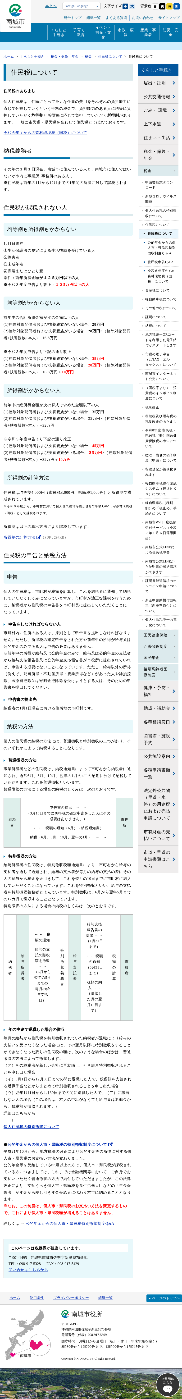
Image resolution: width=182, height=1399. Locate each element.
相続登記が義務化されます (161, 471)
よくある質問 (116, 18)
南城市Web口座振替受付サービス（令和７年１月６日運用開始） (161, 530)
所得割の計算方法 (19, 537)
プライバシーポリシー (71, 1298)
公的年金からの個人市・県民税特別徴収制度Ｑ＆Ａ (162, 248)
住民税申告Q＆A (161, 262)
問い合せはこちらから (28, 1270)
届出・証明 (155, 83)
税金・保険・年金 (157, 155)
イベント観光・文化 (103, 32)
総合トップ (73, 18)
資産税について (157, 290)
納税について (155, 326)
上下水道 (152, 124)
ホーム (14, 1298)
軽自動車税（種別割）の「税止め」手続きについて (161, 508)
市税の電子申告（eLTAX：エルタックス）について (161, 359)
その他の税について (161, 308)
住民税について (157, 225)
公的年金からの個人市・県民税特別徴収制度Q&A (70, 1223)
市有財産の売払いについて (157, 835)
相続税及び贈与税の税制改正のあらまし (161, 418)
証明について (155, 317)
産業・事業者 (148, 32)
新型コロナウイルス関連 (161, 199)
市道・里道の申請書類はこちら (157, 859)
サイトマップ (169, 18)
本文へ (51, 6)
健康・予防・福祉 (157, 691)
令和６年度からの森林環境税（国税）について (45, 133)
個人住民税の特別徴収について (161, 213)
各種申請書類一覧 (157, 773)
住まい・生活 (157, 137)
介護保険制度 (156, 647)
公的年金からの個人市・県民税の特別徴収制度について (57, 1145)
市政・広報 (126, 32)
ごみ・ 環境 (155, 110)
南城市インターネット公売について (161, 376)
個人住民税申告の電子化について (161, 622)
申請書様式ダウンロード (159, 185)
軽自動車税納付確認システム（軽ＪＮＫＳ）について (161, 489)
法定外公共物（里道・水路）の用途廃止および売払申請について (157, 804)
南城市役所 (86, 1314)
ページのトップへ (166, 1298)
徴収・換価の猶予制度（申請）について (161, 457)
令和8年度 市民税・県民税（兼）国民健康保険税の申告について (161, 438)
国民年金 (151, 658)
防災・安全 (171, 32)
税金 (148, 171)
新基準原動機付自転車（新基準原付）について (161, 606)
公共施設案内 (157, 756)
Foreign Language (76, 6)
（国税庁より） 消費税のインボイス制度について (161, 393)
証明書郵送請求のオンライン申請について (161, 586)
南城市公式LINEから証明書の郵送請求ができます (161, 567)
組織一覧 (105, 1298)
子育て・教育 (81, 32)
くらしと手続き (59, 32)
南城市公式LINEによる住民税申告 (160, 549)
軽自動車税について (161, 299)
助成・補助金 (157, 708)
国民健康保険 (156, 635)
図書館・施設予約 (157, 739)
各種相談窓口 (157, 722)
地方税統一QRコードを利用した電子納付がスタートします (161, 340)
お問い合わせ (142, 18)
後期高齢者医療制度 (156, 672)
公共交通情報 (157, 96)
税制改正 (152, 407)
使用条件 (37, 1298)
